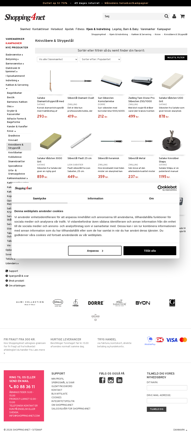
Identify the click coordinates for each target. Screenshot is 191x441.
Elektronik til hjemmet (13, 70)
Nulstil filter (175, 57)
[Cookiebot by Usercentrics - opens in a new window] (160, 188)
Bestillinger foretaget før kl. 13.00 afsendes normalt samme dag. (72, 343)
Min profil (57, 379)
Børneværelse (15, 63)
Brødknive (14, 135)
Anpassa (95, 250)
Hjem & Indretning (98, 29)
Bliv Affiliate (59, 393)
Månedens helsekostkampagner (126, 3)
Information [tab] (95, 198)
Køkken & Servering (141, 34)
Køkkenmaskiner (17, 178)
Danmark (180, 429)
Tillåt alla (150, 250)
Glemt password (61, 386)
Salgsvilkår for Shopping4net (70, 408)
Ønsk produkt (15, 280)
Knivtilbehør (15, 152)
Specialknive (15, 166)
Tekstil (11, 259)
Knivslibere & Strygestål (175, 34)
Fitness (80, 29)
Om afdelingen (15, 285)
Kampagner (164, 29)
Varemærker (147, 29)
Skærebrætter (16, 161)
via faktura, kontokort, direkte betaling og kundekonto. (118, 343)
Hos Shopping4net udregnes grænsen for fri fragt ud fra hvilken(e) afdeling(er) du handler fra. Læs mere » (25, 346)
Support (12, 271)
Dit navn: (152, 382)
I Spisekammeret (15, 76)
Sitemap (37, 429)
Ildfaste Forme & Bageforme (16, 120)
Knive (157, 34)
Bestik (11, 97)
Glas (10, 106)
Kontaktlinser (40, 29)
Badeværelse (15, 54)
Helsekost (57, 29)
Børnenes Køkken (17, 102)
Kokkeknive (15, 157)
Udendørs (12, 263)
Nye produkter (17, 47)
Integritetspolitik (63, 401)
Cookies (56, 397)
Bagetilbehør (14, 93)
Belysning (12, 59)
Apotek (69, 29)
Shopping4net (98, 34)
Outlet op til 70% (55, 3)
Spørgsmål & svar (17, 276)
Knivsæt (13, 140)
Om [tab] (151, 198)
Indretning (13, 80)
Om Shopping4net (62, 405)
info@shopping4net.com (24, 415)
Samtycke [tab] (39, 198)
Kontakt (56, 390)
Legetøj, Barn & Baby (125, 29)
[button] (182, 16)
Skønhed (25, 29)
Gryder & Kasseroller (13, 112)
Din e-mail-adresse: (159, 395)
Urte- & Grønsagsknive (16, 172)
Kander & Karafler (17, 126)
